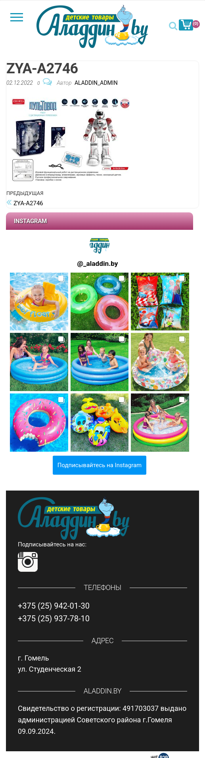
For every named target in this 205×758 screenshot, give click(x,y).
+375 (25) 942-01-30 (54, 606)
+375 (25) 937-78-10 (54, 618)
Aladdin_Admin (96, 83)
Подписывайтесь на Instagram (99, 465)
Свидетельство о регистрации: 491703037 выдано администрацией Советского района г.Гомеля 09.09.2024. (102, 719)
